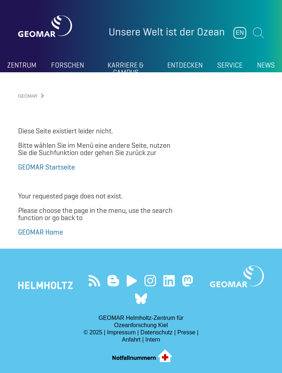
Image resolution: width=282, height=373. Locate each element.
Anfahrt (131, 339)
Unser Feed (94, 280)
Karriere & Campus (126, 66)
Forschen (67, 65)
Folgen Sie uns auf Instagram (150, 280)
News (266, 65)
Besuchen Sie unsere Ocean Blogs (113, 280)
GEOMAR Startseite (46, 167)
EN (240, 33)
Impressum (121, 332)
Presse (186, 332)
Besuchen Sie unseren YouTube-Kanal (131, 280)
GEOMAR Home (40, 232)
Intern (152, 339)
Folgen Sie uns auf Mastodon (187, 280)
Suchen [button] (258, 32)
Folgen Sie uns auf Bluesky (141, 298)
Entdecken (185, 65)
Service (230, 65)
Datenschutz (156, 332)
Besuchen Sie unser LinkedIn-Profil (169, 280)
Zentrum (22, 65)
